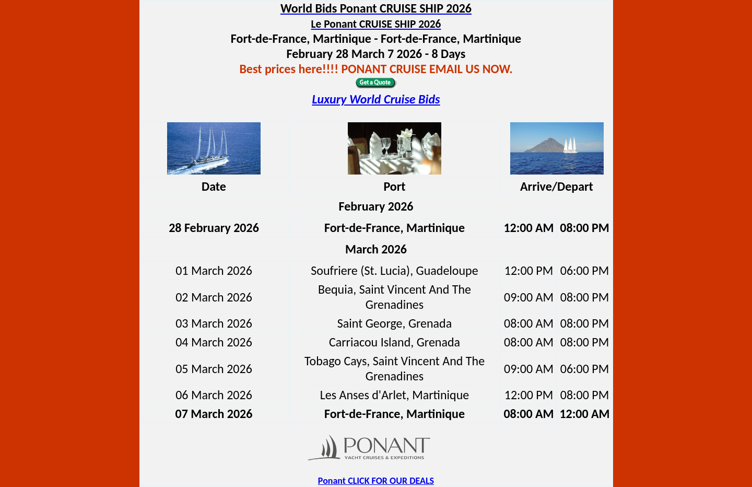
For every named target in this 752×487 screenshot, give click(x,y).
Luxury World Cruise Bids (376, 99)
